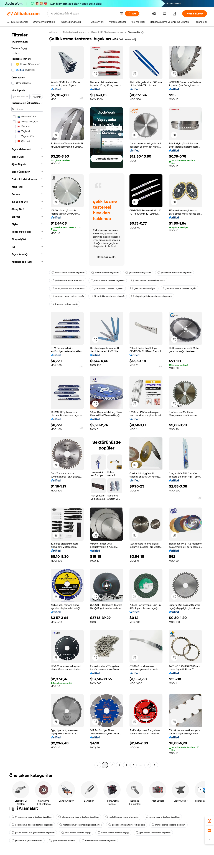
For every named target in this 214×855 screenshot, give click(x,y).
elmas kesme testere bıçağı (113, 832)
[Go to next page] (155, 765)
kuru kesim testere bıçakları (107, 288)
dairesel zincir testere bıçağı (68, 296)
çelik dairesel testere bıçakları (99, 840)
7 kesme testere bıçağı (65, 304)
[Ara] (132, 13)
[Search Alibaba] (83, 14)
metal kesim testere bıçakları (68, 272)
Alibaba (53, 32)
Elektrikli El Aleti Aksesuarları (107, 32)
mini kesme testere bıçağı (76, 832)
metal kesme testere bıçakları (107, 280)
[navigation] (27, 399)
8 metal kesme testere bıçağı (179, 288)
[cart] (165, 14)
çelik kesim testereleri (62, 840)
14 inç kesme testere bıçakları (68, 288)
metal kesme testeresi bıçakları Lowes (80, 824)
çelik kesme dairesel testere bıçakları (32, 824)
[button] (121, 13)
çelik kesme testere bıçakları (68, 280)
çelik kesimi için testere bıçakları (126, 824)
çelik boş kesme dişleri (143, 288)
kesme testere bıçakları (105, 272)
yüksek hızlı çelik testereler (27, 840)
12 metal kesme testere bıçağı (107, 296)
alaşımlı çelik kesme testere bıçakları (151, 296)
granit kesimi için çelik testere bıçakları (33, 832)
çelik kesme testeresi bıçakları (174, 272)
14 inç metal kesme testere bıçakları (32, 817)
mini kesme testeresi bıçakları (148, 280)
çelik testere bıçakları (138, 272)
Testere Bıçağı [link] (136, 32)
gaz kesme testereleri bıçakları (153, 832)
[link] (209, 821)
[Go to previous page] (98, 765)
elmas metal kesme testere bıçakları (78, 817)
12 (148, 765)
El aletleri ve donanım (74, 32)
